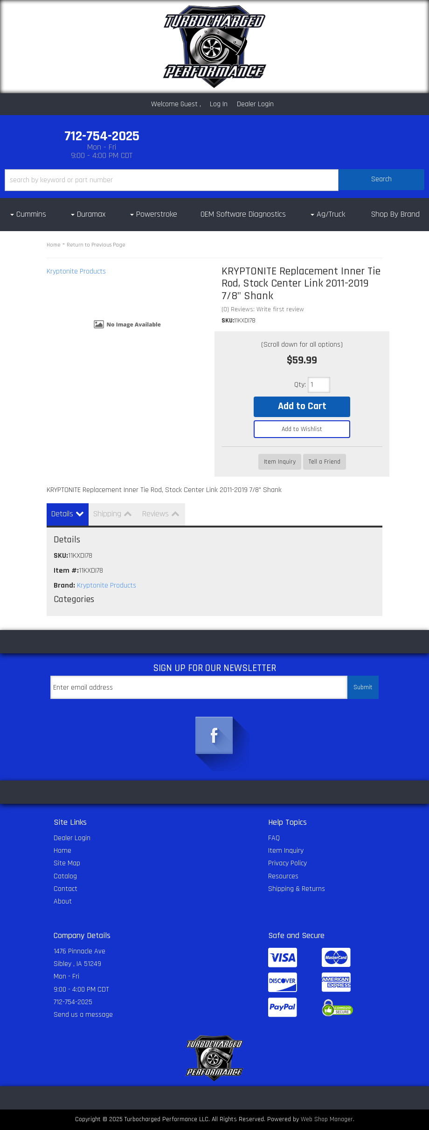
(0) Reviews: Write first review (262, 309)
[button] (214, 180)
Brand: (64, 585)
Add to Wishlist (302, 429)
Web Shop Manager (327, 1119)
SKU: (227, 320)
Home (54, 244)
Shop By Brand (395, 214)
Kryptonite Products (76, 271)
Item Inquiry (280, 462)
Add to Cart (302, 406)
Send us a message (83, 1015)
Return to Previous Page (96, 244)
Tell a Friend (324, 462)
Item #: (66, 570)
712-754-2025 (73, 1002)
